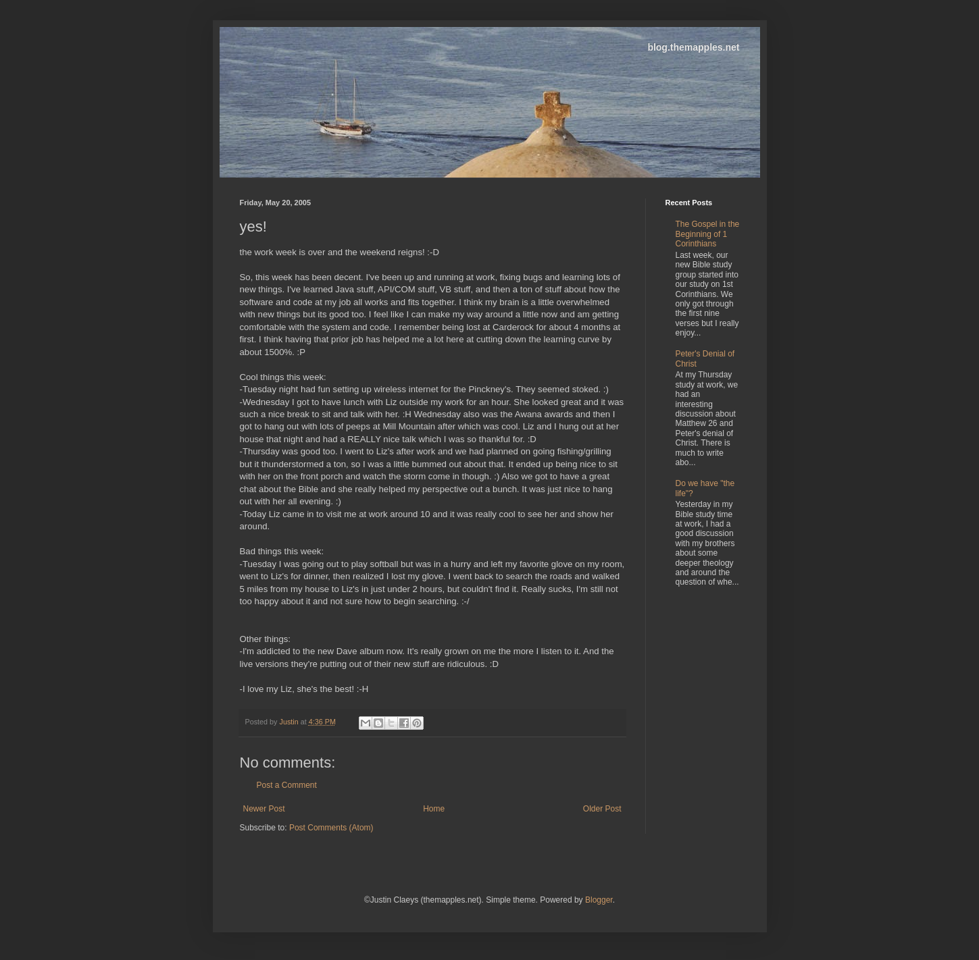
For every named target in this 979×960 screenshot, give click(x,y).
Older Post (602, 809)
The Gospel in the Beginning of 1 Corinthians (708, 233)
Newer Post (264, 809)
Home (434, 809)
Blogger (599, 900)
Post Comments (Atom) (331, 827)
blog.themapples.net (693, 47)
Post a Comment (287, 785)
